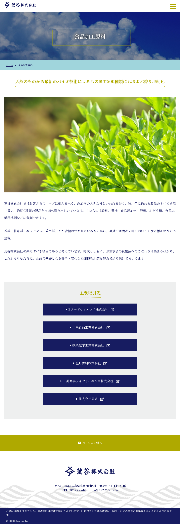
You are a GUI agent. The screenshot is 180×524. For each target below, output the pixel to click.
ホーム (9, 65)
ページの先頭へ (90, 443)
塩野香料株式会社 (87, 363)
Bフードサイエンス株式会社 (87, 309)
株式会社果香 (87, 399)
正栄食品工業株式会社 (87, 327)
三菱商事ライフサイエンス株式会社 (87, 381)
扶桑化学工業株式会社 (87, 345)
